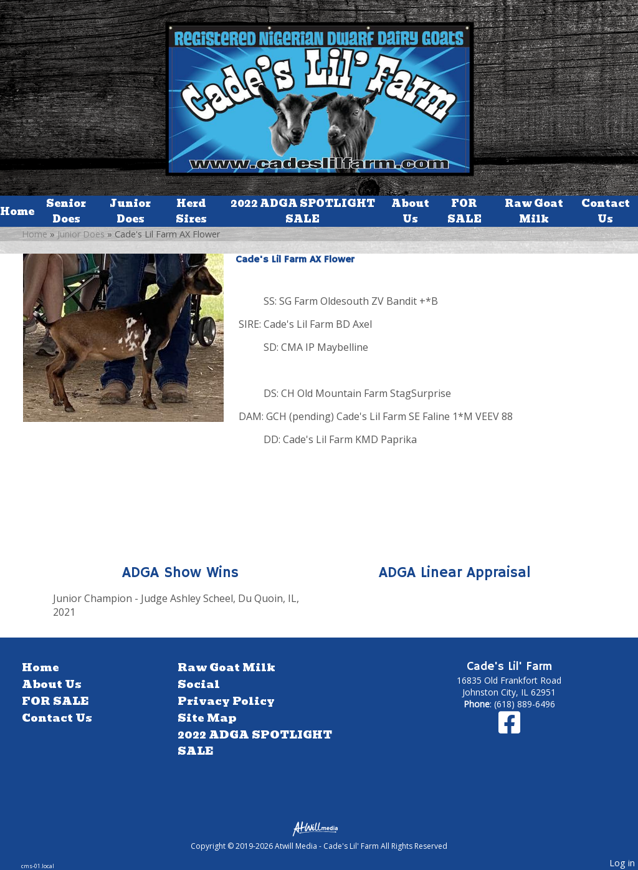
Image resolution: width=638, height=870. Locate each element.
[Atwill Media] (319, 828)
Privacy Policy (226, 701)
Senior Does (66, 211)
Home (17, 211)
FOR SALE (464, 211)
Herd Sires (191, 211)
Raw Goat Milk (534, 211)
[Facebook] (509, 728)
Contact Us (605, 211)
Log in (622, 863)
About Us (410, 211)
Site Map (207, 718)
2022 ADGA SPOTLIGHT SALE (303, 211)
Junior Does (130, 211)
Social (199, 684)
